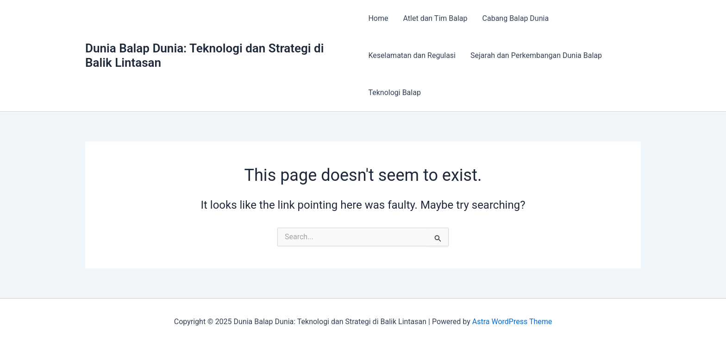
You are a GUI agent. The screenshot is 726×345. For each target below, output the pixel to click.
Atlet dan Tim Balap (435, 18)
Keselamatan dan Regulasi (412, 55)
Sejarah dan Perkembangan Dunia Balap (536, 55)
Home (378, 18)
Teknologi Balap (394, 92)
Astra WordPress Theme (512, 321)
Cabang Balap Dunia (515, 18)
